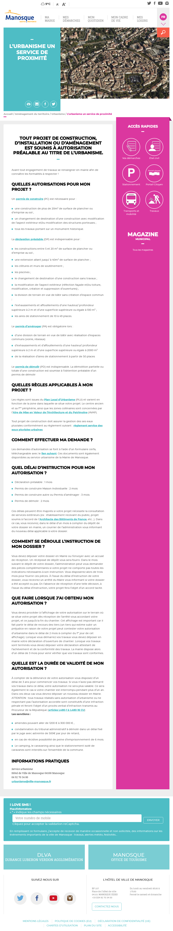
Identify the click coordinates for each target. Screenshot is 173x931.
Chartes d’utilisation (62, 925)
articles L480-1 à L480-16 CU (66, 710)
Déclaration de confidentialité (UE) (124, 921)
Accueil (8, 114)
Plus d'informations (20, 808)
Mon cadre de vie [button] (119, 19)
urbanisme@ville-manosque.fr (31, 781)
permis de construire (29, 199)
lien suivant (49, 453)
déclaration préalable (29, 239)
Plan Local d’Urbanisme (59, 399)
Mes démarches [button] (71, 19)
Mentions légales (36, 921)
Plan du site (93, 925)
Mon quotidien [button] (95, 19)
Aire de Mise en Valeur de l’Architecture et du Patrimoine (50, 412)
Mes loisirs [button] (142, 19)
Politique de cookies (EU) (73, 921)
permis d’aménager (28, 326)
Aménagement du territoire (32, 114)
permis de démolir (27, 366)
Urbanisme (58, 114)
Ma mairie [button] (50, 19)
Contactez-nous (107, 906)
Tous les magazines (143, 250)
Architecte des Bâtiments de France (63, 519)
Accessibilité (117, 925)
